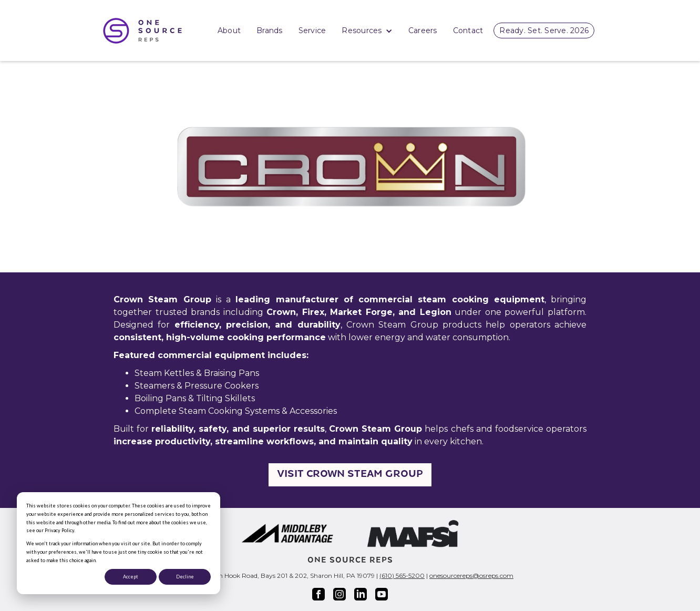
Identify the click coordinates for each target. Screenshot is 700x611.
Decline (185, 576)
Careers (422, 30)
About (229, 30)
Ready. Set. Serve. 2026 (544, 30)
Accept (130, 576)
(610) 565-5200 (402, 575)
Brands (269, 30)
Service (312, 30)
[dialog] (118, 543)
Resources (367, 31)
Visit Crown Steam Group (350, 474)
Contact (468, 30)
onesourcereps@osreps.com (471, 575)
